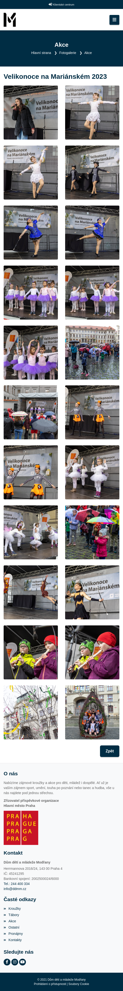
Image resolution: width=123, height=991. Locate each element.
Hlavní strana (41, 53)
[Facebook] (7, 962)
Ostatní (11, 927)
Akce (88, 53)
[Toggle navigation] (114, 20)
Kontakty (13, 940)
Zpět (110, 751)
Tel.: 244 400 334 (17, 884)
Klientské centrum (63, 4)
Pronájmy (13, 934)
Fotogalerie (67, 53)
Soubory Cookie (79, 984)
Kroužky (12, 909)
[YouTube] (22, 962)
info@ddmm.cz (15, 889)
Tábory (11, 915)
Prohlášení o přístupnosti (50, 984)
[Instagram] (14, 962)
